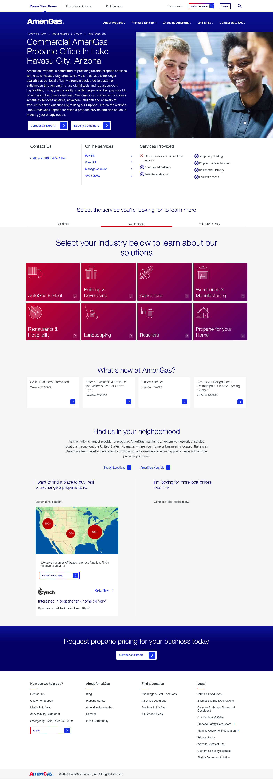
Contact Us (37, 698)
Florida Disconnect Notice (213, 761)
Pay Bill (90, 156)
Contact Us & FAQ (231, 22)
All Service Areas (152, 718)
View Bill (90, 163)
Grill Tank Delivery (209, 224)
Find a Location (175, 6)
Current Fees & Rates (210, 721)
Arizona (78, 33)
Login (226, 7)
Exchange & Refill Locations (159, 698)
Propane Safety (95, 704)
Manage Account (96, 169)
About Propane (113, 22)
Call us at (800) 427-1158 (48, 159)
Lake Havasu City (97, 33)
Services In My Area (154, 711)
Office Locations (60, 33)
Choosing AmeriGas (176, 22)
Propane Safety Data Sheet (216, 728)
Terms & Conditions (209, 698)
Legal (201, 688)
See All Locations (117, 473)
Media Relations (40, 711)
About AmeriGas (98, 688)
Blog (89, 698)
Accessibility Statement (45, 718)
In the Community (97, 725)
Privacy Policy (206, 741)
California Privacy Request (214, 755)
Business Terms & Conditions (215, 704)
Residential (63, 224)
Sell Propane (114, 6)
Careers (91, 718)
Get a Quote (92, 176)
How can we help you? (46, 688)
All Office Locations (154, 704)
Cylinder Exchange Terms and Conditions (216, 713)
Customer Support (41, 704)
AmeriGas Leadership (99, 711)
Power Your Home (43, 6)
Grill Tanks (204, 22)
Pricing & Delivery (142, 22)
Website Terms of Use (211, 748)
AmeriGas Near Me (155, 473)
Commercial (136, 224)
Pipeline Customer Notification (218, 734)
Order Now (105, 596)
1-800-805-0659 (62, 725)
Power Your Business (79, 6)
